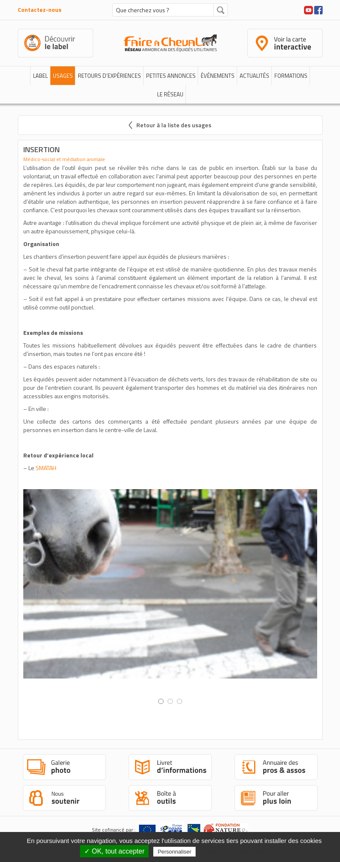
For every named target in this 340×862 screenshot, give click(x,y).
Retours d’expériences (109, 75)
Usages (63, 75)
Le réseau (170, 94)
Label (40, 75)
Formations (290, 75)
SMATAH (46, 467)
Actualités (254, 75)
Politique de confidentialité (234, 851)
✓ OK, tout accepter (114, 851)
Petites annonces (171, 75)
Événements (218, 75)
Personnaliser (174, 851)
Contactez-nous (39, 9)
